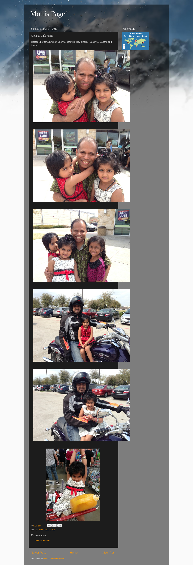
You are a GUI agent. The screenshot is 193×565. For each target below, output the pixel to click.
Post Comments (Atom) (54, 559)
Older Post (108, 552)
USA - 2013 (49, 530)
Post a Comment (42, 540)
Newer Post (38, 552)
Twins (40, 530)
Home (74, 552)
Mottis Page (47, 14)
